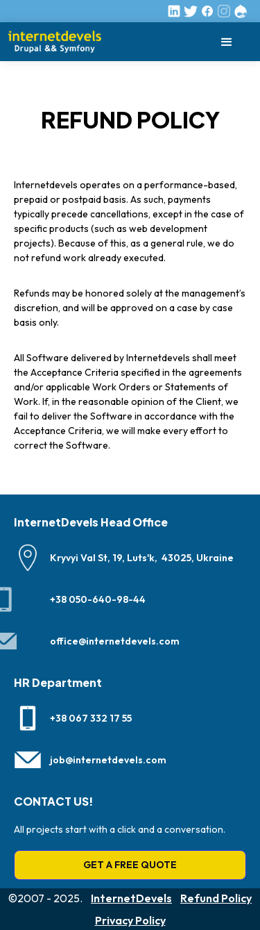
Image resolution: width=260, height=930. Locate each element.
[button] (226, 42)
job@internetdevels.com (108, 760)
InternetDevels (131, 898)
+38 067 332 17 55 (91, 718)
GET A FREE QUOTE (130, 864)
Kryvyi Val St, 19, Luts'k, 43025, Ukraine (142, 557)
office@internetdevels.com (115, 641)
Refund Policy (216, 898)
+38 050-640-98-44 (98, 599)
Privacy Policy (130, 920)
